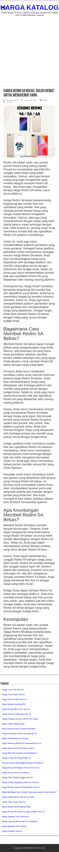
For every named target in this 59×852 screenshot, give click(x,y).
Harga (45, 100)
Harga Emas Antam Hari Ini (14, 699)
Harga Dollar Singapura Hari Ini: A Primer (20, 782)
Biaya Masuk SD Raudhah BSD (16, 807)
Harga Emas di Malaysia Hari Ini (16, 714)
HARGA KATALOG (29, 7)
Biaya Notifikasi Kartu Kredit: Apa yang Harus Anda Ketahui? (29, 792)
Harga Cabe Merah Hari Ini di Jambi (18, 797)
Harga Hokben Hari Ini (12, 831)
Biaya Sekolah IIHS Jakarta (14, 826)
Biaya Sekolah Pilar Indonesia (15, 816)
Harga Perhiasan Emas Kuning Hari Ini (19, 733)
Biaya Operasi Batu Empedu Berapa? (19, 728)
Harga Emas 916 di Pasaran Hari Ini (18, 748)
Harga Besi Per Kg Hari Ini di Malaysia (19, 753)
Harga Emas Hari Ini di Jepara (15, 772)
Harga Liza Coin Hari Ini (13, 689)
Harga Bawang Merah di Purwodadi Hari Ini (21, 743)
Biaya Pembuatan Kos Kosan (15, 738)
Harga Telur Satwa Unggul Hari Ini (17, 777)
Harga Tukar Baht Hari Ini (13, 694)
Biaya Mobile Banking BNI (13, 704)
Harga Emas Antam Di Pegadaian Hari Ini (20, 787)
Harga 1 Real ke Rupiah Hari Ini (16, 758)
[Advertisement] (29, 47)
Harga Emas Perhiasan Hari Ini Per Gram (20, 768)
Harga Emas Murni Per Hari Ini (16, 709)
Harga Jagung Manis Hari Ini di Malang (19, 821)
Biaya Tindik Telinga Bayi (13, 724)
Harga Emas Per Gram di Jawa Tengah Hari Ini (23, 811)
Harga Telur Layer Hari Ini (13, 802)
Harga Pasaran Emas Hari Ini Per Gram (20, 719)
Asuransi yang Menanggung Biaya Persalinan (22, 763)
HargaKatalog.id (12, 100)
